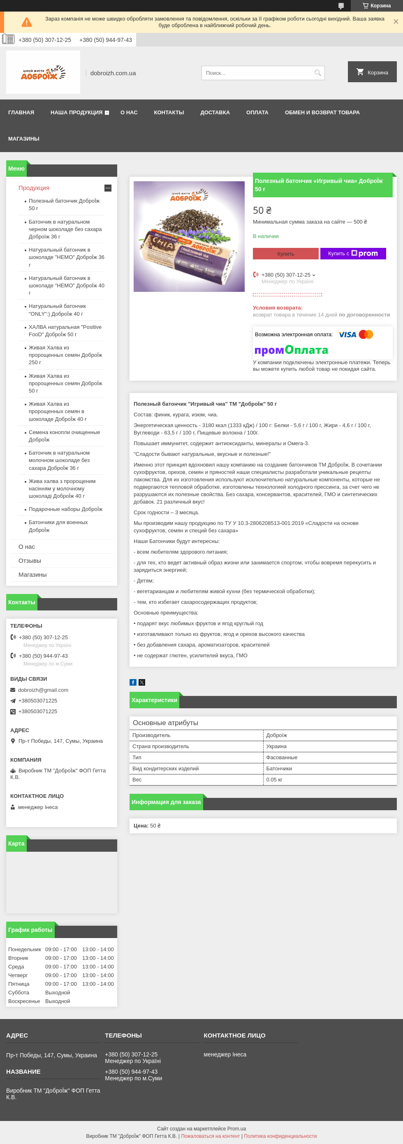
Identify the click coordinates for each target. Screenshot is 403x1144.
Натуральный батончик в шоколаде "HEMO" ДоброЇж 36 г (66, 257)
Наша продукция (76, 112)
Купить (285, 254)
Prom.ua (236, 1129)
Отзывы (30, 560)
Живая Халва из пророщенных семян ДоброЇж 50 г (65, 383)
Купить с (353, 253)
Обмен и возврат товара (322, 112)
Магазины (23, 139)
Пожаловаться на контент (210, 1136)
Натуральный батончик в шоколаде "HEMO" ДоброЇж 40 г (66, 285)
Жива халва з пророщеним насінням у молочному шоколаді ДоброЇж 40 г (62, 488)
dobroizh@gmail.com (43, 690)
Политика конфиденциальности (280, 1136)
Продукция (34, 187)
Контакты (169, 112)
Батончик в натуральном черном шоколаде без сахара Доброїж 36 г (65, 229)
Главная (21, 112)
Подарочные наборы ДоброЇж (65, 509)
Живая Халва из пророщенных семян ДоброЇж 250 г (65, 354)
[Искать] (317, 73)
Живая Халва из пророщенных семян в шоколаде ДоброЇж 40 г (58, 411)
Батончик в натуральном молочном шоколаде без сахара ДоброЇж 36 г (59, 460)
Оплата (257, 112)
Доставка (215, 112)
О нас (129, 112)
